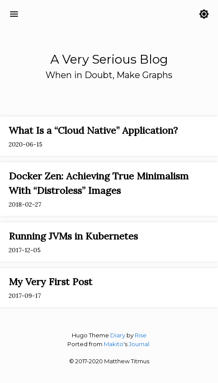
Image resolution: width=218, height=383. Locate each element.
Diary (117, 335)
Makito (113, 343)
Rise (141, 335)
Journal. (140, 343)
